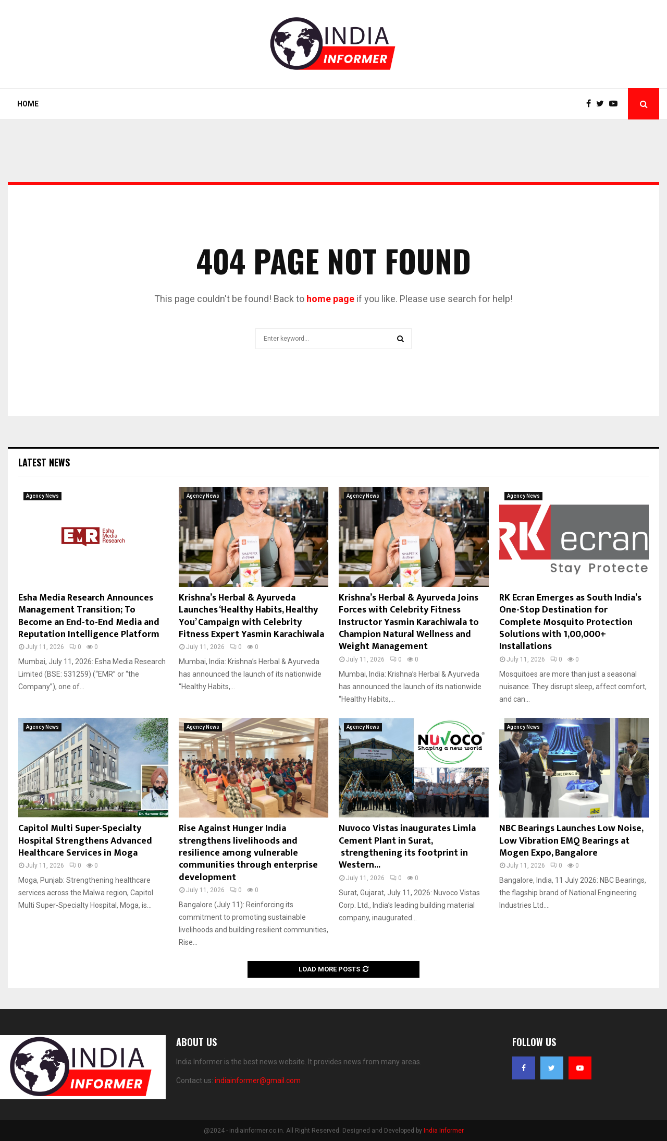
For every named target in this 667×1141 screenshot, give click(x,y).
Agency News (42, 496)
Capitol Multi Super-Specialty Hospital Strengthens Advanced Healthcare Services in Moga (85, 841)
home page (330, 298)
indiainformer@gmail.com (258, 1080)
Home (28, 104)
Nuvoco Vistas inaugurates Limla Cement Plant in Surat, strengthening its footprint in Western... (407, 847)
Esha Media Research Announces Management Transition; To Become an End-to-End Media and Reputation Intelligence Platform (88, 616)
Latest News (44, 462)
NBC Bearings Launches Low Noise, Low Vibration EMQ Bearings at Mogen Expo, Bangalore (571, 841)
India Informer (444, 1130)
